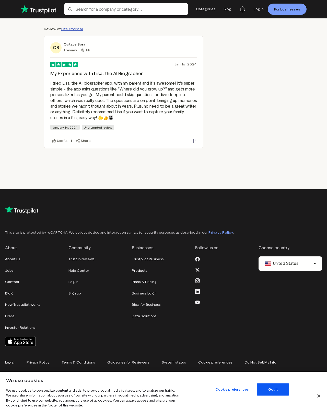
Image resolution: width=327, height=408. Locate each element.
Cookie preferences (215, 362)
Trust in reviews (81, 259)
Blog (9, 293)
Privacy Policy (220, 232)
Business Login (144, 293)
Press (10, 316)
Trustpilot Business (148, 259)
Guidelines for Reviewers (128, 362)
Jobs (9, 270)
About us (12, 259)
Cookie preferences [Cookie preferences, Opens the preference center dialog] (231, 389)
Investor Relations (20, 327)
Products (139, 270)
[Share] (83, 141)
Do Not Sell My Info (260, 362)
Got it (273, 389)
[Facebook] (197, 258)
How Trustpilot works (22, 304)
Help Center (78, 270)
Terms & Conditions (78, 362)
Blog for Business (146, 304)
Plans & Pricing (144, 282)
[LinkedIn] (197, 291)
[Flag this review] (195, 141)
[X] (197, 269)
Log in (73, 282)
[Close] (318, 396)
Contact (12, 282)
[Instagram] (197, 280)
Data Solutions (144, 316)
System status (174, 362)
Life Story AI (72, 29)
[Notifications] (242, 9)
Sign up (74, 293)
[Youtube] (197, 301)
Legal (9, 362)
